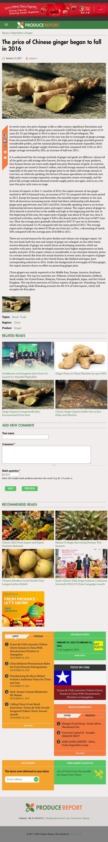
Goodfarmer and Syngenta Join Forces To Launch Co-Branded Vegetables (25, 375)
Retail (15, 317)
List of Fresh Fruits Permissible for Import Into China (74, 773)
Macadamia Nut (70, 727)
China (17, 322)
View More (80, 753)
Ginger (18, 328)
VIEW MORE (28, 726)
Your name (8, 433)
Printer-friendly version (5, 152)
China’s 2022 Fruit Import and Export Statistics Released (23, 544)
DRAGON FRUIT (71, 736)
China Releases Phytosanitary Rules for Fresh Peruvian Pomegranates (30, 665)
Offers (67, 716)
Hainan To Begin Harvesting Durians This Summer (78, 544)
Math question (11, 470)
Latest (15, 636)
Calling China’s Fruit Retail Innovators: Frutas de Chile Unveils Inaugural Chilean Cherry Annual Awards (30, 709)
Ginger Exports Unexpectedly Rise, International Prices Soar (21, 413)
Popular (38, 636)
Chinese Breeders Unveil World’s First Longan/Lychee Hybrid (23, 582)
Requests (90, 716)
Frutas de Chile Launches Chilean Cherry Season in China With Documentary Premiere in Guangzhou (28, 649)
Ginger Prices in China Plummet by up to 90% (80, 373)
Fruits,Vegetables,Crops (75, 745)
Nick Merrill (75, 834)
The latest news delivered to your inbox (27, 771)
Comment (8, 444)
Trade (23, 317)
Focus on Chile (80, 667)
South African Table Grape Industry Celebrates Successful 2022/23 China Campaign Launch (81, 582)
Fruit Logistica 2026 (68, 649)
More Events (80, 655)
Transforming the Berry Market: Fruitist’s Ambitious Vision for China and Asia (30, 679)
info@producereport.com (57, 818)
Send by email (5, 157)
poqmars (33, 58)
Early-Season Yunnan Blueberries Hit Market (28, 693)
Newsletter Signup (80, 818)
